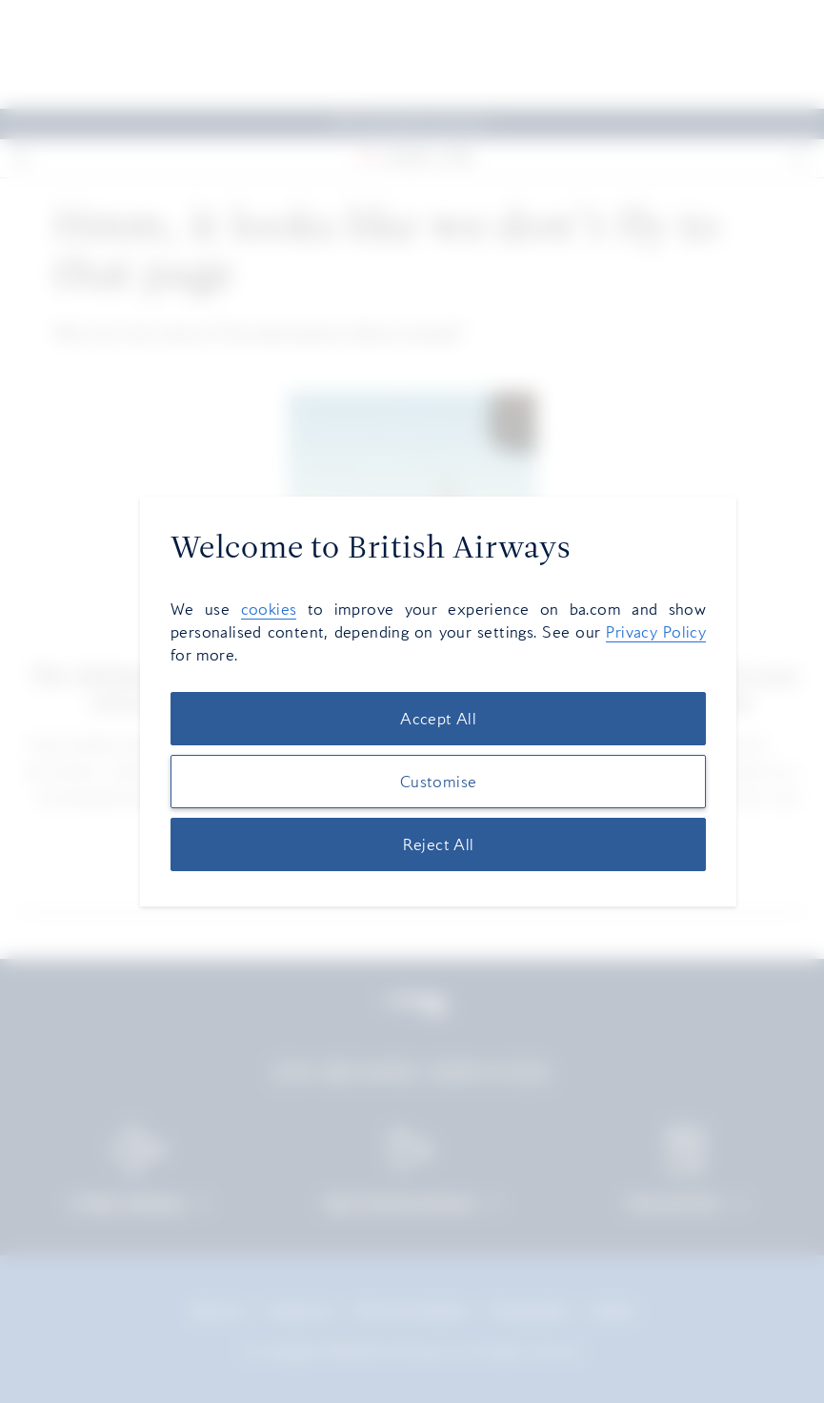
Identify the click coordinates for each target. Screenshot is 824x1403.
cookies (269, 609)
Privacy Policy (656, 631)
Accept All (438, 718)
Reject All (438, 844)
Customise (438, 781)
